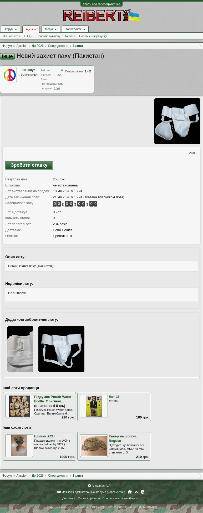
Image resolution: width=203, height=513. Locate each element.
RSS (142, 492)
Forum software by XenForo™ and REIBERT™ (101, 507)
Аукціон (31, 29)
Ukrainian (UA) (101, 485)
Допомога (68, 498)
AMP (192, 153)
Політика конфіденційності (120, 498)
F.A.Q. (28, 36)
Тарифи (70, 36)
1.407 (88, 71)
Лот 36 (114, 397)
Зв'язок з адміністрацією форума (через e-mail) (93, 492)
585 (60, 83)
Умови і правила (89, 498)
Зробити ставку (29, 165)
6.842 (57, 88)
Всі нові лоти (11, 36)
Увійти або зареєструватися (101, 4)
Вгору (136, 492)
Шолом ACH (44, 436)
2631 (60, 74)
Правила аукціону (48, 36)
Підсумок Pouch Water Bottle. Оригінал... (53, 399)
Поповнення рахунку (93, 36)
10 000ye (28, 70)
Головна (130, 492)
